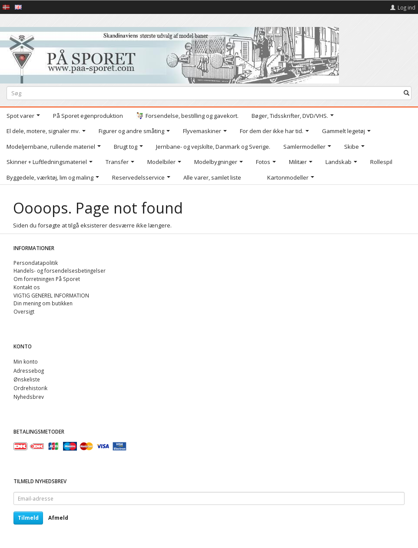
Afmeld (58, 517)
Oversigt (23, 311)
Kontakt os (26, 287)
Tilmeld (28, 517)
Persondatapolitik (35, 262)
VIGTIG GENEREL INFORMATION (51, 295)
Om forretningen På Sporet (46, 278)
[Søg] (406, 93)
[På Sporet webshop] (169, 53)
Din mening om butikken (43, 303)
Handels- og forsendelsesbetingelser (59, 270)
